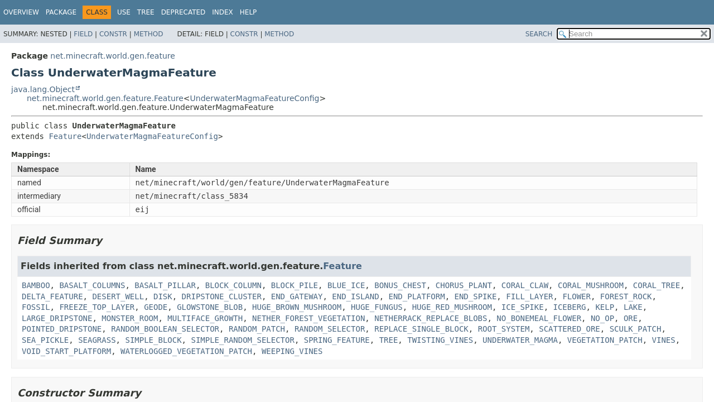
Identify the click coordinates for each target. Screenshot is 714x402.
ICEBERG (569, 307)
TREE (388, 340)
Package (61, 12)
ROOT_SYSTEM (504, 328)
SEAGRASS (96, 340)
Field (83, 34)
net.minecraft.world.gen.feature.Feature (105, 98)
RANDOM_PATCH (257, 328)
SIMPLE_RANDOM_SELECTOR (242, 340)
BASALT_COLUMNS (92, 285)
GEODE (155, 307)
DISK (162, 296)
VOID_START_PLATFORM (66, 351)
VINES (664, 340)
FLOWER (576, 296)
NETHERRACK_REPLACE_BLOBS (430, 318)
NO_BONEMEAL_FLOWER (538, 318)
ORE (631, 318)
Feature (65, 136)
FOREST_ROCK (626, 296)
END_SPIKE (476, 296)
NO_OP (602, 318)
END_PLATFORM (416, 296)
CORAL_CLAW (524, 285)
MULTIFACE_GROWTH (205, 318)
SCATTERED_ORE (569, 328)
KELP (604, 307)
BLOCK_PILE (294, 285)
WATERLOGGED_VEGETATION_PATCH (186, 351)
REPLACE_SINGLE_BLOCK (421, 328)
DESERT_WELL (118, 296)
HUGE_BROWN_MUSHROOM (296, 307)
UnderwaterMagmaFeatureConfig (255, 98)
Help (248, 12)
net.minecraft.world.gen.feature (112, 55)
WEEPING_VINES (292, 351)
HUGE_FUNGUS (377, 307)
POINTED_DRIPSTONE (62, 328)
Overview (21, 12)
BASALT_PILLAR (165, 285)
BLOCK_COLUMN (233, 285)
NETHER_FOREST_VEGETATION (308, 318)
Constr (113, 34)
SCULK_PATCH (636, 328)
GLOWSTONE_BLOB (210, 307)
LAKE (633, 307)
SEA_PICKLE (45, 340)
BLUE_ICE (346, 285)
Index (222, 12)
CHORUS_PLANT (464, 285)
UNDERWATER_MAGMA (520, 340)
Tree (146, 12)
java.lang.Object (43, 89)
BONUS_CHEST (400, 285)
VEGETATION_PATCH (605, 340)
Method (148, 34)
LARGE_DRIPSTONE (57, 318)
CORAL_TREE (656, 285)
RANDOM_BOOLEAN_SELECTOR (165, 328)
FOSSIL (36, 307)
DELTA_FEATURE (52, 296)
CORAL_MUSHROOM (591, 285)
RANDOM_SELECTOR (330, 328)
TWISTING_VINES (440, 340)
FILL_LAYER (529, 296)
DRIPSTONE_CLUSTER (222, 296)
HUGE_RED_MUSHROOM (452, 307)
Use (124, 12)
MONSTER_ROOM (130, 318)
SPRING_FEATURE (337, 340)
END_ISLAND (355, 296)
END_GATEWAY (297, 296)
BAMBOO (36, 285)
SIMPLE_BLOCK (153, 340)
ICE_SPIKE (522, 307)
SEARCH (539, 34)
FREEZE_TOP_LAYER (96, 307)
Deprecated (183, 12)
